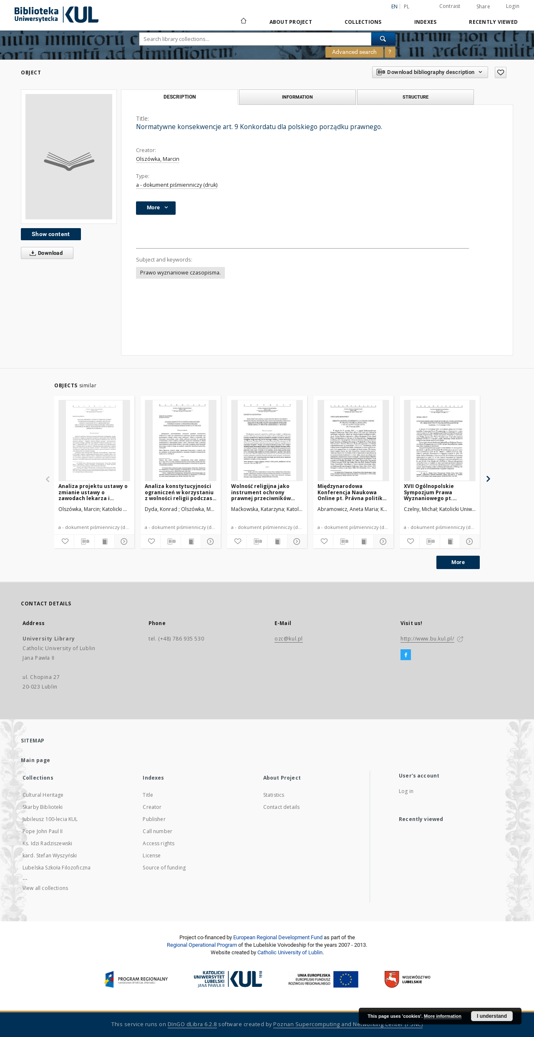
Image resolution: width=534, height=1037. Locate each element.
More (458, 562)
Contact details (281, 807)
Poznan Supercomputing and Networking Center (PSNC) (348, 1024)
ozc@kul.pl (289, 638)
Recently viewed (493, 21)
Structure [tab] (415, 97)
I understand (492, 1016)
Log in (406, 791)
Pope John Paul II (43, 831)
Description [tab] (180, 97)
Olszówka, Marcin (157, 159)
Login (512, 6)
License (152, 855)
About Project (291, 21)
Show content (51, 234)
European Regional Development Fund (277, 937)
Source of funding (164, 867)
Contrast (450, 6)
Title (148, 794)
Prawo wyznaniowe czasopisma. (180, 272)
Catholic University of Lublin (289, 952)
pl (407, 6)
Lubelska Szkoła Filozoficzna (57, 867)
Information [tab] (297, 97)
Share (483, 6)
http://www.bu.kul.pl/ (427, 638)
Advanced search (354, 51)
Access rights (158, 843)
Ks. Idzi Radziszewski (47, 843)
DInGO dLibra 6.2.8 (192, 1024)
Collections (363, 21)
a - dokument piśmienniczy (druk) (176, 184)
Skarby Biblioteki (43, 807)
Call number (157, 831)
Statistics (274, 794)
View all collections (45, 888)
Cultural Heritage (43, 794)
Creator (152, 807)
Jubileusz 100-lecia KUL (50, 819)
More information (442, 1016)
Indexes (425, 21)
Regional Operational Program (202, 945)
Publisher (154, 819)
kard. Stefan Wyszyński (50, 855)
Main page (35, 760)
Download (44, 253)
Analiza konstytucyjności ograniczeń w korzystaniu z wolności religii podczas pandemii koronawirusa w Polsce (179, 492)
